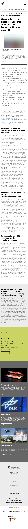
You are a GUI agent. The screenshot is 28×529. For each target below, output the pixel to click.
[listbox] (4, 9)
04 (6, 9)
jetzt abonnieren (6, 394)
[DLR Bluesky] (6, 512)
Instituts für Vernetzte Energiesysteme (13, 268)
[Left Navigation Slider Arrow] (4, 39)
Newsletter (14, 486)
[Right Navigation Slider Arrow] (25, 39)
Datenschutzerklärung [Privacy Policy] (14, 498)
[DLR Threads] (11, 512)
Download (4, 61)
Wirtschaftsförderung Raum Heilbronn (9, 119)
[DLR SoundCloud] (21, 512)
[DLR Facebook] (4, 512)
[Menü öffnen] (25, 4)
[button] (14, 48)
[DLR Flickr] (19, 512)
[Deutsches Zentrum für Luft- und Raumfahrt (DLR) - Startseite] (8, 4)
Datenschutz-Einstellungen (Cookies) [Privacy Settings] (14, 500)
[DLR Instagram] (17, 512)
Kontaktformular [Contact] (14, 485)
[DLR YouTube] (13, 512)
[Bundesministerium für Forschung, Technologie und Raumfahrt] (14, 523)
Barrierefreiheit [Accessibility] (14, 497)
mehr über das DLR (7, 454)
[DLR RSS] (24, 512)
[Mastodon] (9, 512)
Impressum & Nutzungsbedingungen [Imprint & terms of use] (14, 502)
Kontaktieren (5, 353)
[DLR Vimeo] (15, 512)
